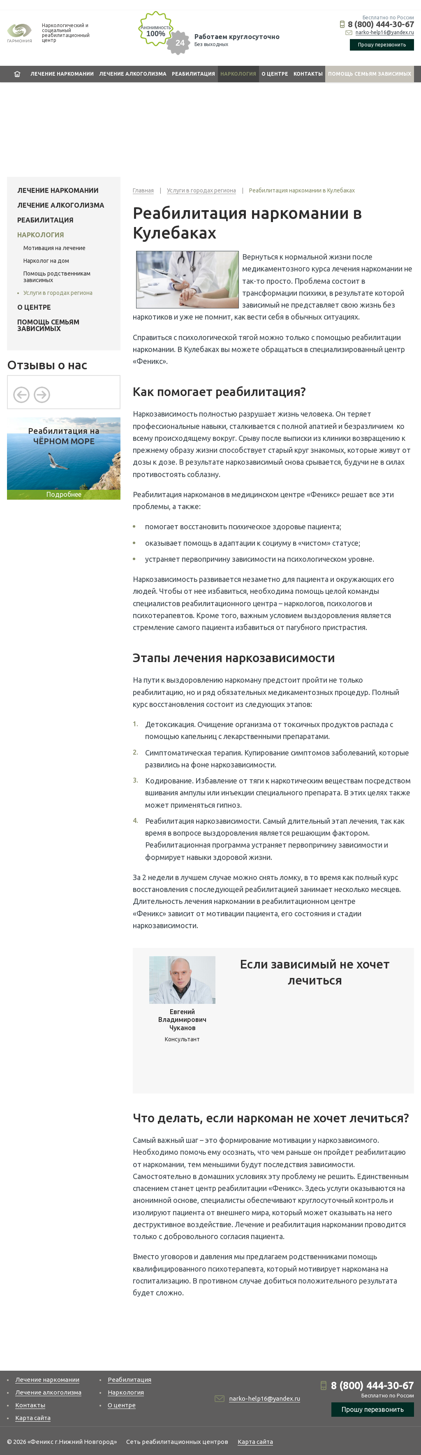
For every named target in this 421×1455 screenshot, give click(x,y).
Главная (17, 74)
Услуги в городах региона (58, 293)
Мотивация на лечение (54, 248)
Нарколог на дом (46, 260)
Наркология (238, 73)
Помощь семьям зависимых (369, 73)
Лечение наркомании (62, 73)
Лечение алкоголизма (133, 73)
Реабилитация (193, 73)
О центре (274, 73)
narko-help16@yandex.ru (385, 32)
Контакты (308, 73)
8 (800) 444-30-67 (381, 24)
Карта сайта (33, 1417)
